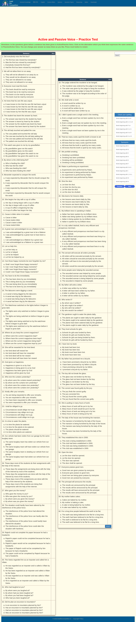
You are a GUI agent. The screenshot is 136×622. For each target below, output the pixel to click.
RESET (108, 526)
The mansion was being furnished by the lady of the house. (82, 427)
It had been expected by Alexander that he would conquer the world (27, 194)
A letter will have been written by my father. (78, 291)
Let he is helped (11, 252)
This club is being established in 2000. (77, 441)
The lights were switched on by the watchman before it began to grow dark (26, 327)
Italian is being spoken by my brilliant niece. (79, 219)
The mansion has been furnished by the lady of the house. (81, 432)
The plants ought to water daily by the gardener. (80, 325)
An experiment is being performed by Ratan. (79, 172)
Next (129, 186)
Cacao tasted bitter (12, 225)
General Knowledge (25, 2)
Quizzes (60, 2)
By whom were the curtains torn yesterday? (22, 388)
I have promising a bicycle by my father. (77, 367)
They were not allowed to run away (18, 82)
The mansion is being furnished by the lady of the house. (84, 424)
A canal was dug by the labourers (18, 296)
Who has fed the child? (14, 166)
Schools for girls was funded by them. (76, 332)
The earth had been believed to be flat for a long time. (83, 517)
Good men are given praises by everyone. (78, 470)
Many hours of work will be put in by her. (77, 406)
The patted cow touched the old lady (19, 141)
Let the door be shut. (70, 190)
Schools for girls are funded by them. (76, 335)
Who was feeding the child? (16, 168)
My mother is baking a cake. (73, 502)
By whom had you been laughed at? (19, 593)
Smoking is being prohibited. (73, 162)
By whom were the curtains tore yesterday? (22, 385)
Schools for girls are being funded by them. (78, 337)
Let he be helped (11, 255)
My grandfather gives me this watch (19, 151)
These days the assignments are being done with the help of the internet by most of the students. (27, 470)
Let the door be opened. (71, 458)
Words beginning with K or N (123, 129)
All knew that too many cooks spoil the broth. (79, 143)
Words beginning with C (122, 153)
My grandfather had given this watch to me (21, 153)
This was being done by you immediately (21, 284)
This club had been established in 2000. (77, 443)
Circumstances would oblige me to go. (20, 410)
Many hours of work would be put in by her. (78, 409)
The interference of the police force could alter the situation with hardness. (24, 527)
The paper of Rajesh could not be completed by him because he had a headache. (25, 549)
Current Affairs (51, 2)
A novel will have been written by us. (76, 111)
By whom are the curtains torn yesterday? (21, 383)
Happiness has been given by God (18, 370)
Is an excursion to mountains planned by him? (23, 605)
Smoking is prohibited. (70, 155)
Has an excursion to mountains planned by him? (24, 608)
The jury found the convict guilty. (74, 397)
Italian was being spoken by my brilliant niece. (80, 217)
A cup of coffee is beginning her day (19, 208)
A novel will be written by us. (73, 108)
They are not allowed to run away (18, 80)
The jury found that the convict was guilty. (78, 399)
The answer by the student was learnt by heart (23, 124)
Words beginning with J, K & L (124, 174)
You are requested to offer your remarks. (21, 397)
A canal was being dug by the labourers (20, 299)
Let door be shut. (68, 185)
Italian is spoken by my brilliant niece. (76, 222)
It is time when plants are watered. (18, 432)
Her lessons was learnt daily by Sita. (76, 202)
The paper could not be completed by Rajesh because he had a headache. (27, 554)
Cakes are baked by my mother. (74, 500)
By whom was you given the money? (19, 501)
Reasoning (79, 2)
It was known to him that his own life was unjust (23, 109)
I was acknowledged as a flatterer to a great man (24, 242)
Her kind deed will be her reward (17, 356)
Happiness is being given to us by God (20, 368)
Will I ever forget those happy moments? (21, 269)
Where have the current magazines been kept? (23, 338)
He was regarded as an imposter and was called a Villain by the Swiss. (27, 577)
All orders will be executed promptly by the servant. (82, 256)
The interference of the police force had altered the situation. (25, 512)
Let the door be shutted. (71, 192)
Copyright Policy (78, 619)
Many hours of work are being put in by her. (79, 411)
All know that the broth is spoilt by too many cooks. (81, 145)
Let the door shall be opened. (73, 456)
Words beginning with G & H (123, 167)
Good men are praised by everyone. (76, 478)
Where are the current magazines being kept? (23, 341)
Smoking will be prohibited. (72, 160)
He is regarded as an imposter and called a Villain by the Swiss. (27, 582)
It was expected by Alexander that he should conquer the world (27, 179)
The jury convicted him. (71, 394)
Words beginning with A (122, 146)
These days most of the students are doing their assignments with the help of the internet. (23, 485)
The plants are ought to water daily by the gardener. (82, 318)
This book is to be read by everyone (19, 94)
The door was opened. (71, 461)
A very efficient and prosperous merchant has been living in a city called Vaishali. (84, 242)
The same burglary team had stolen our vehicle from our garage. (27, 458)
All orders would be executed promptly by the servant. (83, 266)
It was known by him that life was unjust (20, 112)
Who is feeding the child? (15, 163)
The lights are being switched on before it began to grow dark (27, 317)
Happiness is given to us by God (17, 365)
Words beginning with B (122, 149)
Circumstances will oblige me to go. (19, 415)
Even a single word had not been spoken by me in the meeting (83, 127)
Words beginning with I (122, 171)
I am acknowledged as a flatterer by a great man (24, 240)
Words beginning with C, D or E (124, 122)
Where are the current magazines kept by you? (23, 343)
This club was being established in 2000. (77, 446)
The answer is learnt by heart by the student (22, 121)
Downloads (94, 2)
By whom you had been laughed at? (19, 595)
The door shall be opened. (72, 463)
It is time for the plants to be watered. (19, 427)
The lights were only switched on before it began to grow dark (27, 312)
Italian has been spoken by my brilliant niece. (79, 214)
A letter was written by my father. (74, 288)
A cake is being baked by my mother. (76, 505)
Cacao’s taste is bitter (13, 223)
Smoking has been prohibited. (73, 158)
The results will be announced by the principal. (80, 488)
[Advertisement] (53, 21)
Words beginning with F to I (123, 125)
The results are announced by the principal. (79, 485)
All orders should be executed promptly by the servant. (83, 259)
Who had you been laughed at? (17, 598)
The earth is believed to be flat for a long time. (80, 520)
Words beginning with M (122, 178)
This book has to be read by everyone (20, 92)
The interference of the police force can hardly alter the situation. (26, 517)
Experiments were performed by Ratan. (77, 170)
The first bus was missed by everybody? (20, 60)
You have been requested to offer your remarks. (23, 400)
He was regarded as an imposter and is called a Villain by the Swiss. (27, 567)
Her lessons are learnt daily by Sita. (76, 204)
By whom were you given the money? (19, 499)
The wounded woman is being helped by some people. (83, 278)
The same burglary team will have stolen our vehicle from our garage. (27, 448)
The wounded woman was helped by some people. (81, 273)
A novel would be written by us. (74, 103)
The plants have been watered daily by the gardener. (82, 323)
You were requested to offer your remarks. (21, 402)
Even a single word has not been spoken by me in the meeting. (83, 119)
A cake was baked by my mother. (75, 507)
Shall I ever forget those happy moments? (21, 264)
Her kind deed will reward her (16, 351)
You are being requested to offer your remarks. (23, 395)
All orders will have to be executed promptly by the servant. (81, 262)
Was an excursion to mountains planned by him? (24, 613)
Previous (119, 186)
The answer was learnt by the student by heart (23, 119)
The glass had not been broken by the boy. (78, 379)
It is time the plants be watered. (17, 425)
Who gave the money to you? (16, 494)
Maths (86, 2)
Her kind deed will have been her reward (21, 358)
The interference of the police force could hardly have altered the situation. (26, 522)
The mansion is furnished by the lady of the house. (81, 421)
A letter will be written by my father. (75, 296)
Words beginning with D (122, 156)
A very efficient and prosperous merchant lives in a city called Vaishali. (83, 247)
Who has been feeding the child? (18, 171)
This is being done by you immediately (20, 282)
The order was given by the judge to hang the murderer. (83, 88)
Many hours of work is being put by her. (77, 414)
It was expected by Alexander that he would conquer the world (27, 184)
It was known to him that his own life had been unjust (25, 104)
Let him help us (11, 250)
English (43, 2)
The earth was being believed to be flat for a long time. (83, 515)
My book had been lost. (71, 347)
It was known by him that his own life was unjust (23, 107)
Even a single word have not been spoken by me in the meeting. (83, 132)
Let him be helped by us (14, 257)
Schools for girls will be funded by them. (77, 340)
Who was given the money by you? (19, 496)
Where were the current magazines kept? (21, 336)
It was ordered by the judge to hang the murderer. (81, 91)
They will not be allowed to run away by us (21, 75)
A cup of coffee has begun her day (18, 210)
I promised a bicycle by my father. (75, 369)
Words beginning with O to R (123, 132)
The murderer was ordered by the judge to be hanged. (83, 86)
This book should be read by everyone (20, 89)
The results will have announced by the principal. (81, 490)
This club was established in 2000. (75, 448)
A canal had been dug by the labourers (20, 301)
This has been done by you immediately (20, 279)
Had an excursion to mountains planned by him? (24, 610)
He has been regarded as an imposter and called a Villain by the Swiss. (27, 572)
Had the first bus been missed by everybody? (22, 67)
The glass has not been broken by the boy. (78, 384)
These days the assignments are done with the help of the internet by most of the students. (27, 475)
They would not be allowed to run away (20, 77)
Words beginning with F (122, 163)
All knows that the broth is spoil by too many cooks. (82, 148)
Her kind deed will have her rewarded (19, 353)
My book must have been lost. (73, 352)
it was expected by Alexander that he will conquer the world (25, 189)
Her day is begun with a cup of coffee (19, 205)
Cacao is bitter (11, 217)
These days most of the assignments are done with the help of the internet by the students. (26, 480)
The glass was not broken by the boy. (76, 377)
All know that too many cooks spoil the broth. (79, 140)
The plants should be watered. (17, 429)
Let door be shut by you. (71, 187)
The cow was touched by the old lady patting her (24, 136)
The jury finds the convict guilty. (74, 391)
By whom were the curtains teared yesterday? (23, 380)
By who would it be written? (72, 310)
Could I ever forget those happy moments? (21, 272)
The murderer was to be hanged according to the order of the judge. (84, 95)
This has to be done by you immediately (20, 287)
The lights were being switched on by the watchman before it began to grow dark (25, 322)
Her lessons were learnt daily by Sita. (76, 199)
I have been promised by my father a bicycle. (79, 364)
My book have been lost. (71, 355)
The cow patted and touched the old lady (21, 134)
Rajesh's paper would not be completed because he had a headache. (27, 544)
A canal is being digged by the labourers (20, 294)
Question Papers (69, 2)
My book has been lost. (71, 350)
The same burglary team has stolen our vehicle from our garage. (27, 443)
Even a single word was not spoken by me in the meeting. (84, 123)
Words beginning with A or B (123, 118)
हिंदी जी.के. (35, 2)
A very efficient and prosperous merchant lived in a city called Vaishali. (83, 232)
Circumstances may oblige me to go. (19, 412)
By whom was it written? (71, 303)
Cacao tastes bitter (12, 220)
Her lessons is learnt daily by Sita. (75, 207)
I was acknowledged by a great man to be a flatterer (25, 232)
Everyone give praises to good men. (76, 473)
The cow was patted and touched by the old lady (24, 139)
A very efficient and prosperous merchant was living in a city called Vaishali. (83, 237)
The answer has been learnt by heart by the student (25, 126)
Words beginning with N (122, 181)
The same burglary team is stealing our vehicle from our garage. (26, 453)
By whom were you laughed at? (17, 590)
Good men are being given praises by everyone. (80, 475)
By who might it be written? (72, 305)
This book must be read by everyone (19, 97)
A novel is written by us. (71, 106)
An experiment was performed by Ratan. (77, 177)
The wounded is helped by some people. (77, 281)
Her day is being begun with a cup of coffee (22, 203)
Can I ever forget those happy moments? (21, 267)
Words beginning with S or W (124, 136)
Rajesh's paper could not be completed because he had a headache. (27, 539)
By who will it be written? (71, 308)
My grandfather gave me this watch (19, 148)
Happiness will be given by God (17, 373)
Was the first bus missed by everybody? (20, 62)
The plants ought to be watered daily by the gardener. (82, 320)
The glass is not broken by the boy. (75, 382)
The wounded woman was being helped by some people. (84, 276)
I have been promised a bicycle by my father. (79, 362)
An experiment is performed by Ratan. (77, 175)
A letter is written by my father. (73, 293)
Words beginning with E (122, 160)
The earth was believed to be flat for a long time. (80, 522)
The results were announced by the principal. (79, 493)
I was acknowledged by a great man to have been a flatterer (25, 236)
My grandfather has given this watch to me (21, 156)
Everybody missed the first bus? (17, 65)
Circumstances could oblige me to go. (20, 417)
